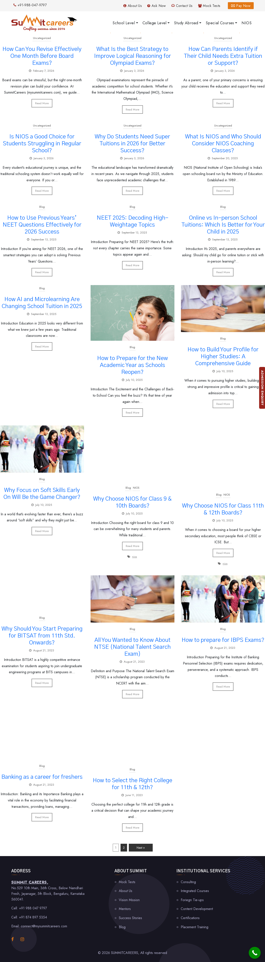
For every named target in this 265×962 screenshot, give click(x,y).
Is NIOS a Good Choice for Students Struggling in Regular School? (42, 143)
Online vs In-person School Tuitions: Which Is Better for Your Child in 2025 (223, 225)
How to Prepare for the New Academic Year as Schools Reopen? (132, 365)
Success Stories (130, 917)
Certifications (190, 917)
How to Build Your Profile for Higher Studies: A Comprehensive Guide (222, 356)
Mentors (125, 908)
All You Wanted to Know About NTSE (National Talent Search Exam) (132, 647)
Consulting (188, 881)
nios (134, 557)
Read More (42, 103)
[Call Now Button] (255, 953)
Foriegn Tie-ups (192, 899)
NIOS (136, 488)
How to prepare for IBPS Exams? (223, 640)
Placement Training (194, 927)
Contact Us (182, 5)
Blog (42, 207)
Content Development (197, 908)
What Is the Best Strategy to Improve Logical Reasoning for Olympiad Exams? (132, 56)
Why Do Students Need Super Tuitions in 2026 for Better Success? (132, 143)
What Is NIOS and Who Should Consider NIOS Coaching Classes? (223, 143)
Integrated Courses (195, 890)
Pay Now (240, 5)
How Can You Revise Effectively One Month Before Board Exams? (41, 56)
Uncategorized (42, 38)
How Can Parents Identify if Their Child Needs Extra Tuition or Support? (223, 56)
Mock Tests (209, 5)
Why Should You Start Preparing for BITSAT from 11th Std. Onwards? (42, 636)
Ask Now (156, 5)
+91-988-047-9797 (30, 5)
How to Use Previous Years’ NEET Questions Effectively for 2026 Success (42, 225)
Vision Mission (129, 899)
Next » (141, 847)
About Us (132, 5)
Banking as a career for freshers (42, 777)
